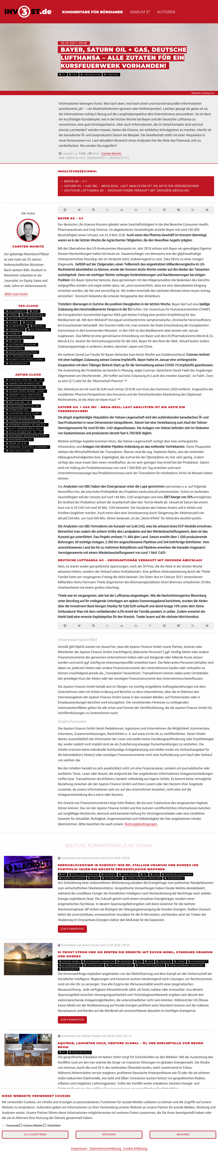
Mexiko (37, 326)
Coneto (13, 333)
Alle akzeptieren (35, 1134)
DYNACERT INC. (17, 409)
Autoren (166, 12)
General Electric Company (27, 447)
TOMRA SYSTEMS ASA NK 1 (24, 421)
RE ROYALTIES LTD (19, 417)
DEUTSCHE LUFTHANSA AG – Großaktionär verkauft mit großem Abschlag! (126, 190)
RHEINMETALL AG (19, 439)
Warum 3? (140, 12)
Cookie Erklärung (135, 1148)
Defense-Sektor (19, 337)
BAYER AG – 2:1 (75, 181)
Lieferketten (32, 315)
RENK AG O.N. (16, 443)
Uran (11, 315)
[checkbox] (3, 1125)
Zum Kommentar (72, 928)
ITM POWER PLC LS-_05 (22, 406)
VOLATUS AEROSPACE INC (24, 398)
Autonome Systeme (21, 344)
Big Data (13, 341)
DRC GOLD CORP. (18, 450)
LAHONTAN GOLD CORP (23, 413)
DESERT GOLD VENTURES (23, 394)
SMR (34, 311)
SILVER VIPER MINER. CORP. (25, 391)
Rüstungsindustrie (21, 352)
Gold (28, 322)
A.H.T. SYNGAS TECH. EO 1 (23, 428)
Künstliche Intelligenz (24, 359)
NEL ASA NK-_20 (18, 402)
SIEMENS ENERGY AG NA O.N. (26, 424)
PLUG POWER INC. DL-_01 (24, 432)
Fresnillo (14, 329)
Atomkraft (15, 311)
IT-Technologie (18, 356)
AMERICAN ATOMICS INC (23, 383)
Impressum (79, 1148)
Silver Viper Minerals (23, 318)
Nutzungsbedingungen (141, 824)
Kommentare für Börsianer (92, 12)
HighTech (14, 348)
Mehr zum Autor (16, 294)
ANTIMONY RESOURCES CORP (26, 435)
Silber (12, 322)
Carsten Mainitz (111, 153)
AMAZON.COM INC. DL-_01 (24, 380)
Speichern (109, 1134)
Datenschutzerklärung (105, 1148)
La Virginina (38, 329)
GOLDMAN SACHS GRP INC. (25, 387)
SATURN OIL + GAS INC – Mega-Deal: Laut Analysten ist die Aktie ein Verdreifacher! (131, 186)
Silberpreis (16, 326)
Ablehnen (182, 1134)
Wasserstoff (17, 363)
